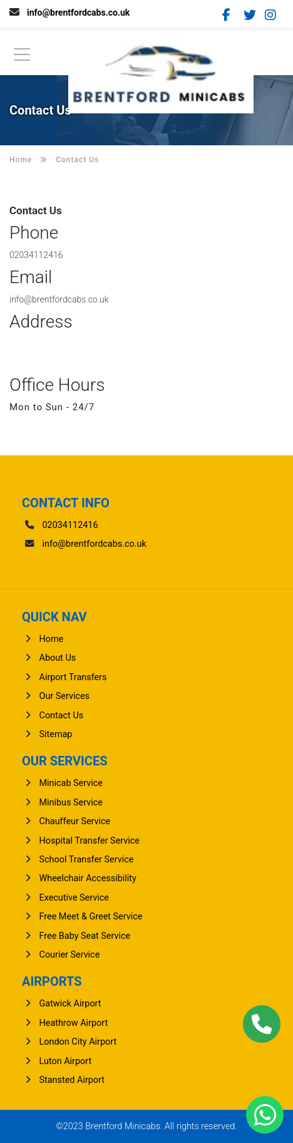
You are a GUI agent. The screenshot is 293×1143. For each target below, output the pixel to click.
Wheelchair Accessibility (87, 878)
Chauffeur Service (75, 821)
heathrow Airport (73, 1023)
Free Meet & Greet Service (91, 916)
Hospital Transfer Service (89, 840)
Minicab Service (71, 783)
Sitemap (56, 734)
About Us (57, 658)
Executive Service (74, 897)
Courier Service (69, 954)
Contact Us (61, 715)
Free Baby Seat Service (85, 936)
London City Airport (78, 1042)
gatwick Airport (70, 1003)
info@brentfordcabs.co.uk (78, 13)
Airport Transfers (73, 677)
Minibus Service (71, 802)
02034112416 (36, 255)
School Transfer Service (86, 859)
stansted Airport (72, 1080)
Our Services (64, 696)
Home (51, 639)
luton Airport (65, 1061)
